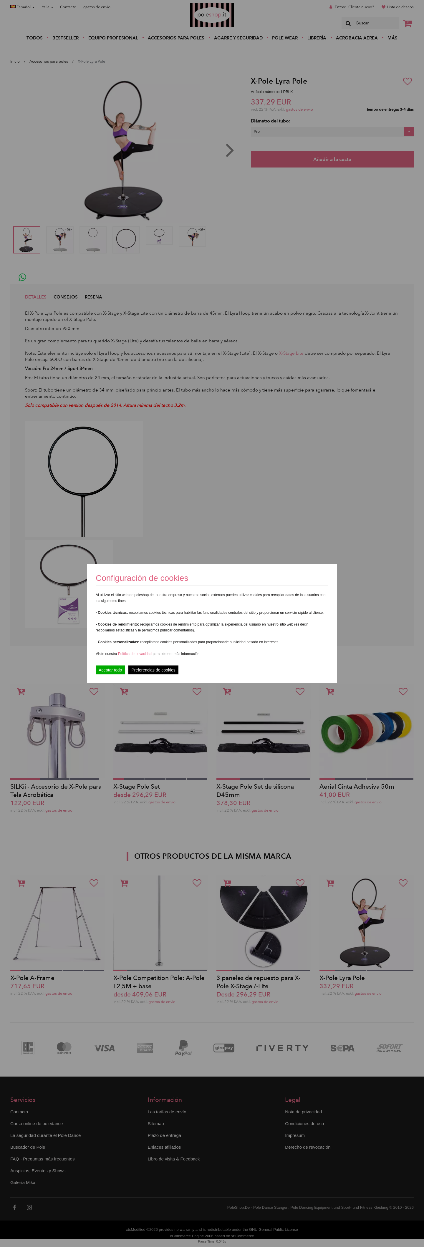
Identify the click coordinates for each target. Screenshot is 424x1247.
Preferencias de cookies (153, 670)
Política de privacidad (135, 654)
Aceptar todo (110, 670)
